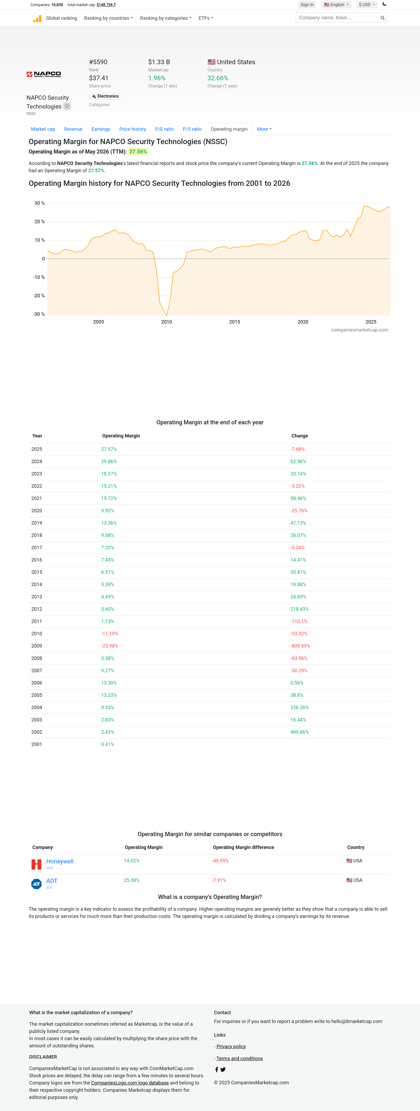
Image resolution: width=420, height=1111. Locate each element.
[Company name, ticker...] (341, 18)
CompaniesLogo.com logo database (130, 1083)
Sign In (307, 4)
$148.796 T (106, 5)
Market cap (43, 129)
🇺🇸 (335, 4)
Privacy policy (231, 1046)
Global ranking (61, 18)
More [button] (262, 129)
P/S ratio (192, 129)
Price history (132, 129)
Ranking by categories (164, 18)
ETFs (204, 18)
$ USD (365, 4)
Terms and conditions (239, 1058)
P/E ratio (164, 129)
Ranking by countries (106, 18)
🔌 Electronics (105, 96)
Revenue (73, 129)
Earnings (101, 129)
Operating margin (229, 129)
